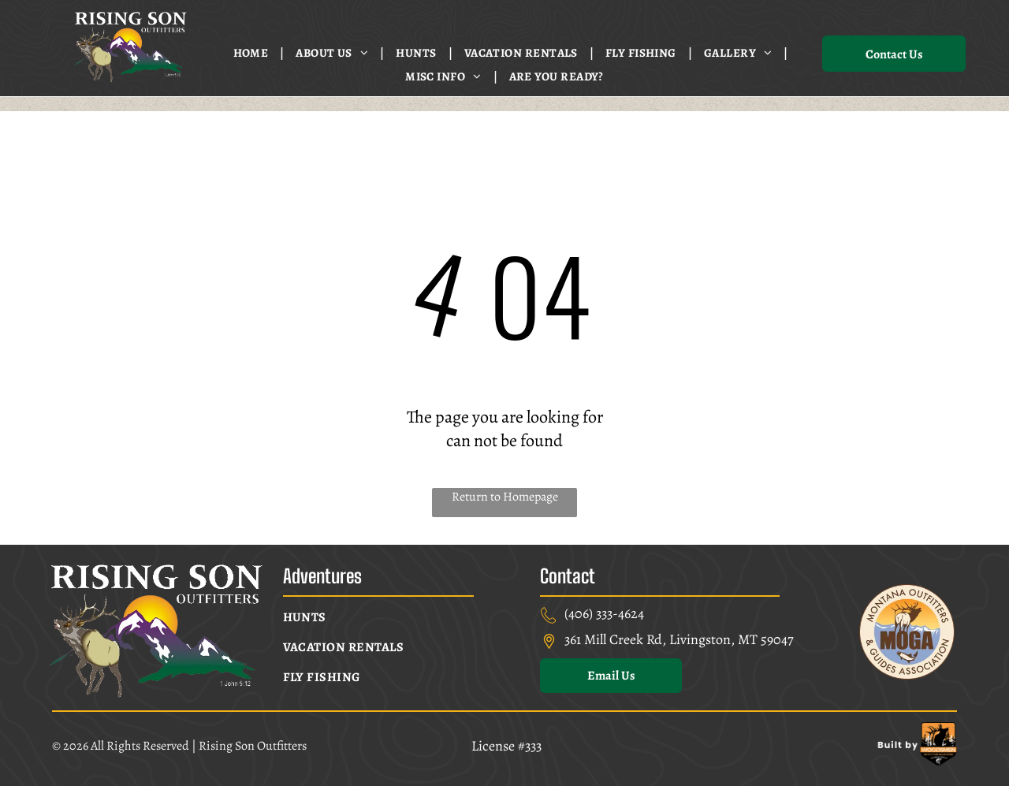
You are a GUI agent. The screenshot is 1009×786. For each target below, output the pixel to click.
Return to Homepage (505, 496)
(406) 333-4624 (604, 613)
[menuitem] (253, 53)
